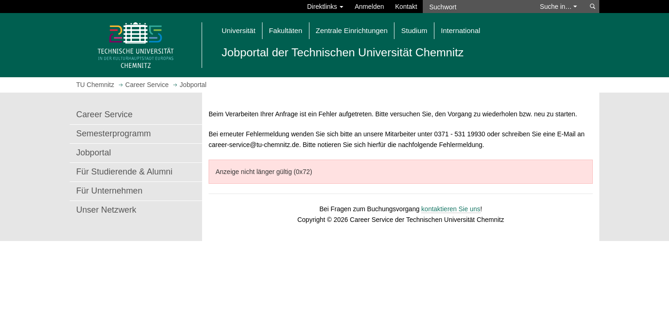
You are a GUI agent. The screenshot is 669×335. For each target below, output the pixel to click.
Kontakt (406, 6)
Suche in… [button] (558, 6)
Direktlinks (325, 6)
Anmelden (369, 6)
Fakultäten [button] (285, 30)
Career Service (104, 114)
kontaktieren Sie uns (450, 209)
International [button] (460, 30)
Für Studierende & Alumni (124, 171)
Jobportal (93, 152)
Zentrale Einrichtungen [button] (352, 30)
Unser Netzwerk (106, 209)
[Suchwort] (477, 6)
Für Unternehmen (109, 190)
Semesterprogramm (113, 133)
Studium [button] (414, 30)
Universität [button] (239, 30)
